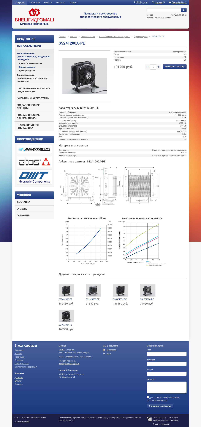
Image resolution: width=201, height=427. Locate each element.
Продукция (19, 2)
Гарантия (23, 215)
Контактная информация (26, 367)
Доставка (23, 202)
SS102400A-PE (93, 299)
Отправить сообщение (160, 406)
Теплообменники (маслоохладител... (114, 37)
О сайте (156, 424)
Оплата (22, 208)
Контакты (74, 2)
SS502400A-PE (120, 299)
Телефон (151, 360)
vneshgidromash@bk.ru (69, 364)
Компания (19, 350)
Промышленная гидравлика (28, 126)
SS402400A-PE (65, 325)
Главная (62, 37)
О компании (34, 2)
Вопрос (151, 379)
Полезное (60, 2)
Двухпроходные (27, 70)
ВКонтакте (111, 350)
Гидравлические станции (28, 106)
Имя (149, 350)
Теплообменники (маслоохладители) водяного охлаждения (32, 78)
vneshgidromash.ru (66, 420)
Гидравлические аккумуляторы (28, 116)
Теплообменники (29, 46)
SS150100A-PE (147, 299)
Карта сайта (166, 424)
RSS (109, 353)
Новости (48, 2)
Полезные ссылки (22, 421)
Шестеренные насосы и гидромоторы (34, 90)
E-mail (150, 369)
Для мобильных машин (30, 63)
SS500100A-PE (65, 299)
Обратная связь (22, 363)
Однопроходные (27, 67)
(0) (158, 2)
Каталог (73, 37)
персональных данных (157, 400)
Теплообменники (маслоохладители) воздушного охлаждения (33, 56)
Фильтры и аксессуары (33, 98)
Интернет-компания (165, 420)
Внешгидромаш (34, 19)
